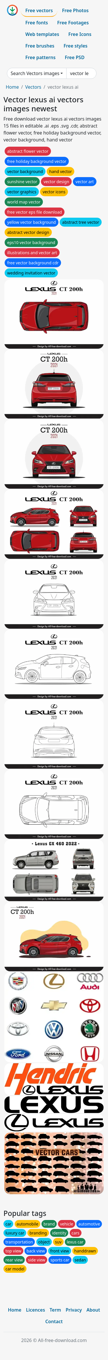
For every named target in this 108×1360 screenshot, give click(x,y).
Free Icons (79, 34)
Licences (35, 1310)
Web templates (42, 34)
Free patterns (40, 57)
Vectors (33, 87)
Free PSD (74, 57)
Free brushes (39, 46)
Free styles (76, 46)
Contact (54, 1321)
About (93, 1310)
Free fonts (36, 22)
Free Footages (73, 22)
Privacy (74, 1310)
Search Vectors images (35, 73)
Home (12, 87)
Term (55, 1310)
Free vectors (39, 10)
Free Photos (75, 10)
